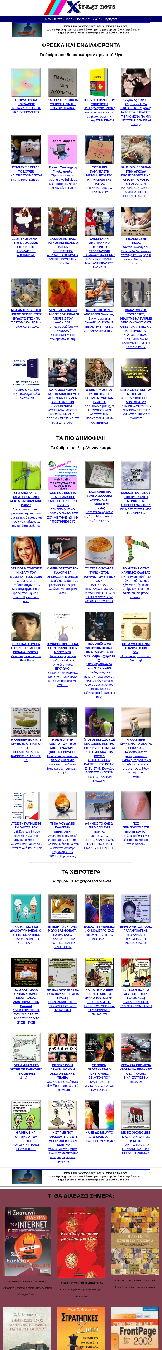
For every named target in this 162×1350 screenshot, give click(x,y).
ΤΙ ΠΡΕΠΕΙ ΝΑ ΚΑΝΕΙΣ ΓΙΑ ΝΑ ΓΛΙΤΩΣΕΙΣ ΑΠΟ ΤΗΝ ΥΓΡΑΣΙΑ (135, 501)
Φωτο (58, 19)
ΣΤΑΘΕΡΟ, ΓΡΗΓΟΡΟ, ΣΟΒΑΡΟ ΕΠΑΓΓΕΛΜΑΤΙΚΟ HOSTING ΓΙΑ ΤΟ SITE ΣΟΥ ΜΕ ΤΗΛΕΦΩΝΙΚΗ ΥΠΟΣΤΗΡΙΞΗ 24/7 (62, 505)
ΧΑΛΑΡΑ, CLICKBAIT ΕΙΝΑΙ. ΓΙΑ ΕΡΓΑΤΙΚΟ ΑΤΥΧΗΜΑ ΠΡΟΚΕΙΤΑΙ (99, 318)
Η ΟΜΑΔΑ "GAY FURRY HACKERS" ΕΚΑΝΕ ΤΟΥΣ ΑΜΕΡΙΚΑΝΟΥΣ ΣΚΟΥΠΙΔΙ (99, 251)
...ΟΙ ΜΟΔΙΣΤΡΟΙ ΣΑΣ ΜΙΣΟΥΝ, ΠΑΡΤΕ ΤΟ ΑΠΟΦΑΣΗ (99, 930)
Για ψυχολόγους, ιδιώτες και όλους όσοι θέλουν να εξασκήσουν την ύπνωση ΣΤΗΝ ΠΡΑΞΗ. (99, 108)
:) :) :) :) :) (26, 1069)
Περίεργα (110, 19)
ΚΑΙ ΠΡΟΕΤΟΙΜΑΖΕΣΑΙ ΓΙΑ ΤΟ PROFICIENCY (26, 171)
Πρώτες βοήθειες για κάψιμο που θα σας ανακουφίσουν (136, 832)
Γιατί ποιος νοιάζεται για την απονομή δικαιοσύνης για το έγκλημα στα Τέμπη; (63, 322)
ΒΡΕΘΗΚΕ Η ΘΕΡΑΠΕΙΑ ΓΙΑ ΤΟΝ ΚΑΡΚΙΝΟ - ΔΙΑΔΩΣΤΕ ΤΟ (26, 748)
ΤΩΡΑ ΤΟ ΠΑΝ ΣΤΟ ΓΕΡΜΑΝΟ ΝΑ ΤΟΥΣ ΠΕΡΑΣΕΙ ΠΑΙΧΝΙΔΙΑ (136, 1141)
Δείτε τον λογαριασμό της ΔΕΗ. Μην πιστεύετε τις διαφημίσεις (99, 504)
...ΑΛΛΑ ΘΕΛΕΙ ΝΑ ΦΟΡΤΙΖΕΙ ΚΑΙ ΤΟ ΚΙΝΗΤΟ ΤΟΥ (62, 935)
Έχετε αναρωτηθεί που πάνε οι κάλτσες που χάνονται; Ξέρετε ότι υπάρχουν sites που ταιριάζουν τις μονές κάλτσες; (136, 581)
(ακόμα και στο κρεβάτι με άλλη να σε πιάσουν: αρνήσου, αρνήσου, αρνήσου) (63, 1145)
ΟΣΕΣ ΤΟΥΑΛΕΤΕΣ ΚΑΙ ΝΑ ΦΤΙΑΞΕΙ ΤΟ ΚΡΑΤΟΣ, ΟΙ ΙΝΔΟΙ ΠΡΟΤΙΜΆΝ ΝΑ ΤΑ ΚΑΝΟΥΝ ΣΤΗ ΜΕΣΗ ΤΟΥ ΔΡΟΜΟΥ (136, 326)
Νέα (48, 19)
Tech (68, 19)
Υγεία (96, 19)
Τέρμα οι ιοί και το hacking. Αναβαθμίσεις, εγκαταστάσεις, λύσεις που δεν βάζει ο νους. (63, 176)
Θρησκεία (82, 19)
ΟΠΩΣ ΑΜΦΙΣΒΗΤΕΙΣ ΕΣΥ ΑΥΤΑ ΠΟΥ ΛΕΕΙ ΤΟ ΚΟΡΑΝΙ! (63, 998)
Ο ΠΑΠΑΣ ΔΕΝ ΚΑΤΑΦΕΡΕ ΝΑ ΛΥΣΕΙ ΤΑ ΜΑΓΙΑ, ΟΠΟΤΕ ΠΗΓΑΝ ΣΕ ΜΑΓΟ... (135, 180)
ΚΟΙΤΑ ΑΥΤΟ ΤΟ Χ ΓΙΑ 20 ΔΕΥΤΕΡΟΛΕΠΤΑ (26, 104)
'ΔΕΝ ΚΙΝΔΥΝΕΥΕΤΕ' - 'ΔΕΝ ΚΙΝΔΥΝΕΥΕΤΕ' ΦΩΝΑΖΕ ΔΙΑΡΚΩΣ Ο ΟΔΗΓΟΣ (136, 402)
